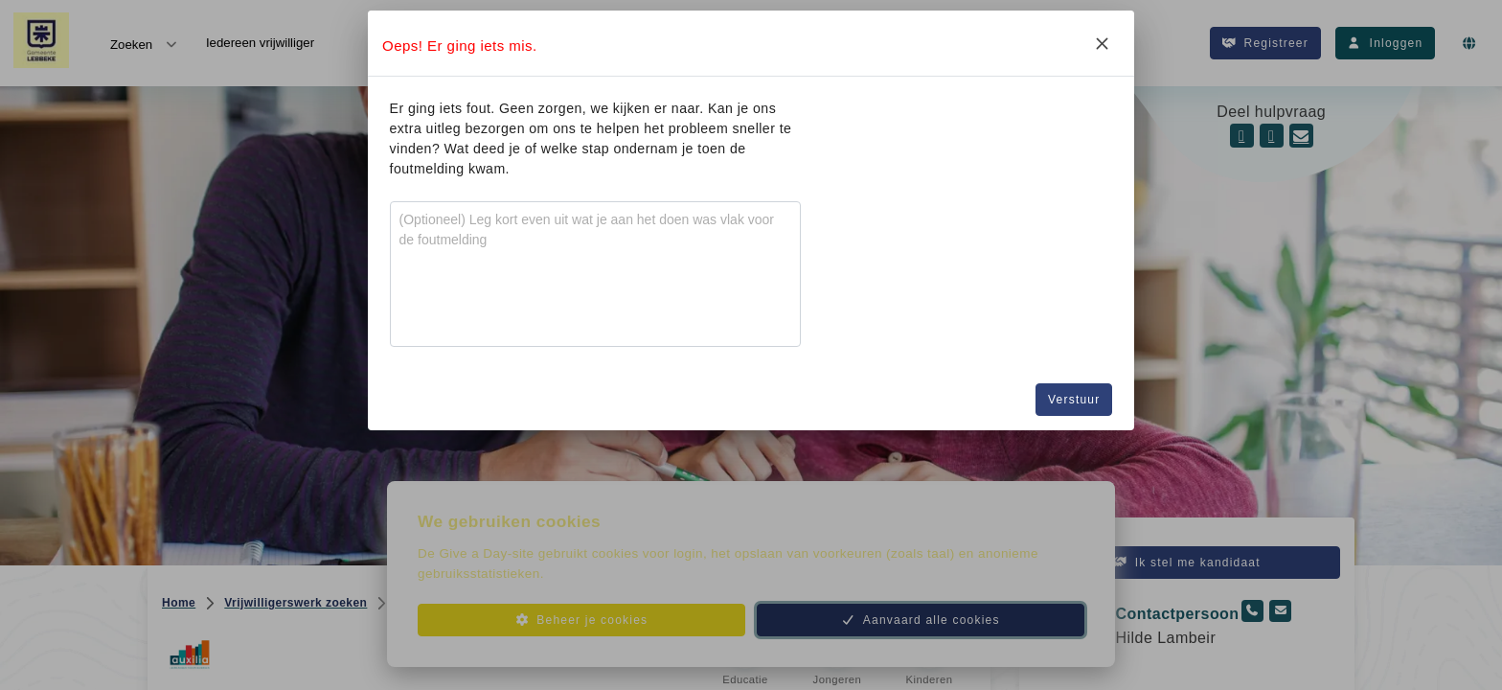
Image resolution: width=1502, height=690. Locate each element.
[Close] (1101, 43)
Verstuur (1074, 399)
